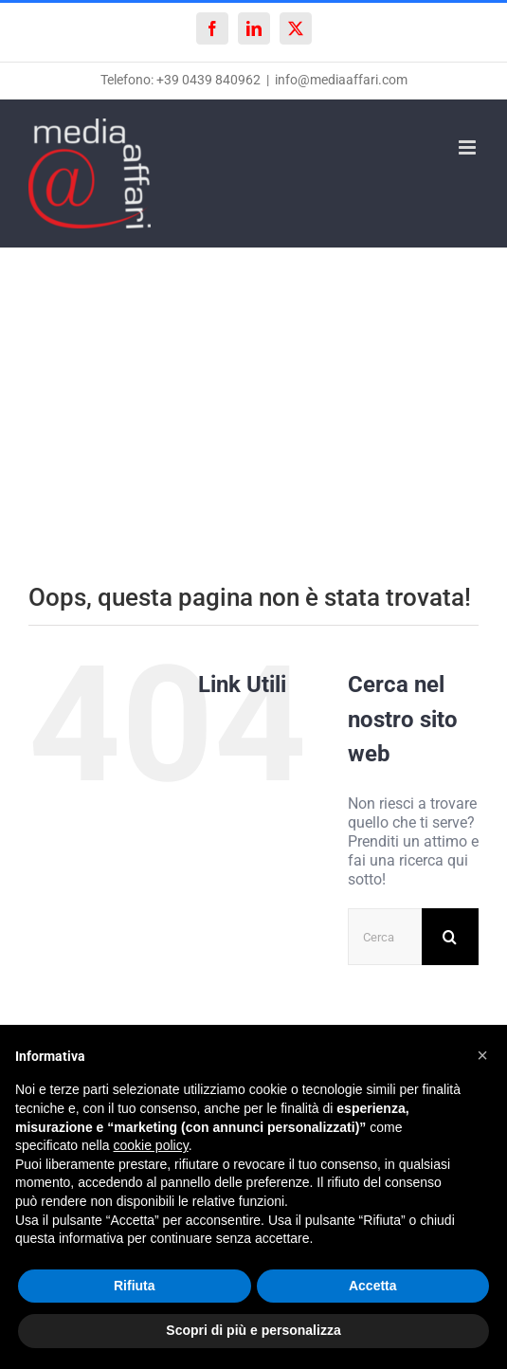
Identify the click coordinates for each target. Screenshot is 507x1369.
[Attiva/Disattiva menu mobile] (469, 147)
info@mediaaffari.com (341, 79)
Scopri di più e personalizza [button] (253, 1330)
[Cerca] (450, 936)
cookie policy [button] (151, 1145)
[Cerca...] (385, 936)
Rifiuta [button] (134, 1285)
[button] (482, 1055)
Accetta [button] (373, 1285)
